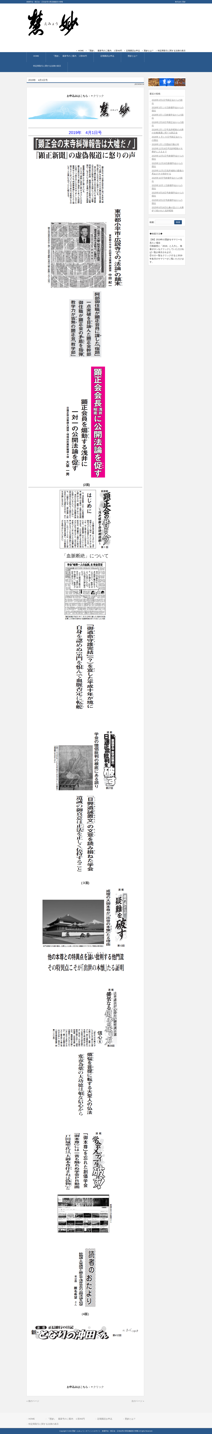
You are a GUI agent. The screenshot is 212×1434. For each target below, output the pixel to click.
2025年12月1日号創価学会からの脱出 (168, 157)
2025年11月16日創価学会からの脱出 (167, 165)
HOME (81, 51)
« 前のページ (32, 1401)
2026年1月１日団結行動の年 (165, 144)
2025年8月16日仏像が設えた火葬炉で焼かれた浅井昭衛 (168, 209)
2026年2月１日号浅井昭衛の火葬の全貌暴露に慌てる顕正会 (168, 131)
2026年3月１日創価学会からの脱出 (168, 116)
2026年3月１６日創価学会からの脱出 (168, 109)
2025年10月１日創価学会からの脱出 (167, 187)
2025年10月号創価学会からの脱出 (167, 179)
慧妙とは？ (149, 51)
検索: (152, 222)
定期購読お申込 (133, 51)
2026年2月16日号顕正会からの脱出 (168, 124)
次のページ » (138, 1401)
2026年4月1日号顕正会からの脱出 (167, 101)
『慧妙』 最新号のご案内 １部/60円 (105, 51)
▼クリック (97, 95)
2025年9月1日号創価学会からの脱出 (167, 202)
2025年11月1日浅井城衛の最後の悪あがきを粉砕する (168, 172)
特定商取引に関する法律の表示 (172, 51)
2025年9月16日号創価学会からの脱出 (168, 194)
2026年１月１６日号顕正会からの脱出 (167, 138)
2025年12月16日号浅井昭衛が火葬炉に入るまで (167, 150)
